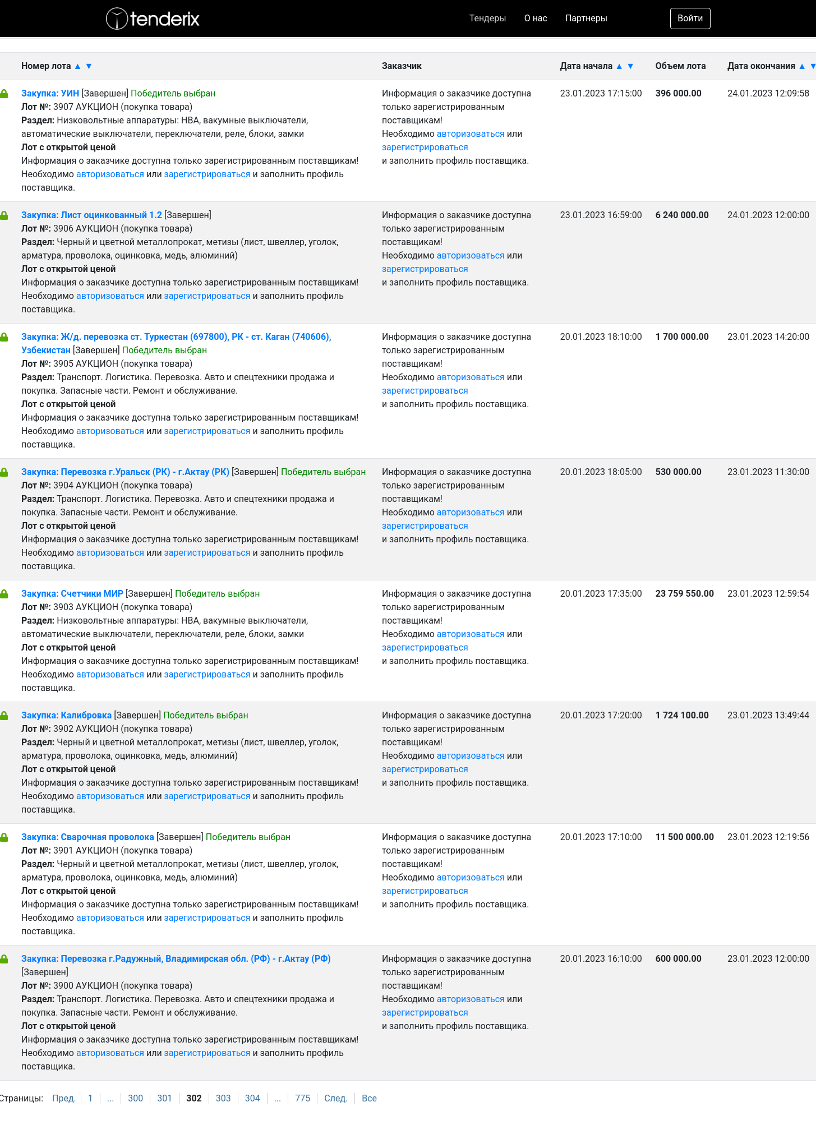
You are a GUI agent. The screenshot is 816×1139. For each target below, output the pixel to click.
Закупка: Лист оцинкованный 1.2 (91, 215)
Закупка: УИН (50, 93)
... (110, 1098)
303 (223, 1098)
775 (302, 1098)
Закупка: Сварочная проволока (88, 837)
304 (252, 1098)
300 (135, 1098)
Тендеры (487, 18)
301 (164, 1098)
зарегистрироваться (207, 174)
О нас (535, 18)
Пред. (64, 1098)
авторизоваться (110, 174)
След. (336, 1098)
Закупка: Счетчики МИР (73, 593)
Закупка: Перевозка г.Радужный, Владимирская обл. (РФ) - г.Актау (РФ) (176, 958)
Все (369, 1098)
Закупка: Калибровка (67, 715)
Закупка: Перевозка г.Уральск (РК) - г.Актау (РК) (125, 472)
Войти (690, 18)
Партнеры (586, 18)
